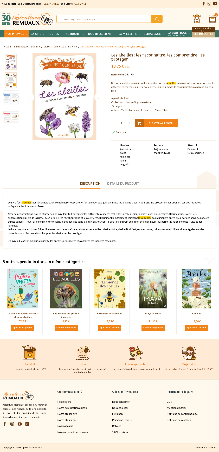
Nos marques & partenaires (72, 432)
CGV (169, 401)
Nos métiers (64, 401)
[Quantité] (121, 123)
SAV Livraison (120, 432)
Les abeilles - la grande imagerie (66, 315)
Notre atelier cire (67, 413)
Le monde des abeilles (109, 313)
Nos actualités (120, 407)
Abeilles (196, 313)
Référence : (117, 74)
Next (98, 97)
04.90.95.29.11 (78, 3)
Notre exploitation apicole (72, 407)
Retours (116, 425)
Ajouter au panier (154, 123)
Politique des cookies (179, 419)
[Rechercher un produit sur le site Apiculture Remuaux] (157, 19)
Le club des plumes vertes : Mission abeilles (23, 315)
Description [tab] (90, 183)
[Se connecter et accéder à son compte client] (197, 19)
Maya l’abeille (153, 313)
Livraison (117, 413)
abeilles (171, 82)
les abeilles (144, 217)
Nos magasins (65, 425)
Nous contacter (121, 401)
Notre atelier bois (67, 419)
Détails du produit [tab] (123, 183)
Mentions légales (176, 407)
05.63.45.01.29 (51, 3)
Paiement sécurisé (122, 419)
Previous (30, 97)
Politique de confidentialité (182, 413)
